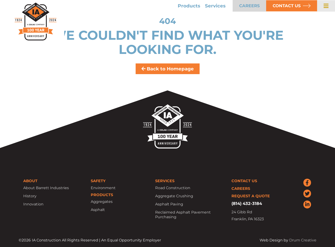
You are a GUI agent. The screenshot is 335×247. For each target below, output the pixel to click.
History (30, 196)
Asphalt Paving (169, 204)
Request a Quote (250, 196)
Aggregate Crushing (174, 196)
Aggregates (102, 201)
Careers (240, 188)
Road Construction (172, 188)
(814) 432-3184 (246, 203)
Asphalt (98, 209)
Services (215, 6)
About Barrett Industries (46, 188)
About (30, 181)
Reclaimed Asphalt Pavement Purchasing (183, 214)
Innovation (33, 204)
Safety (98, 181)
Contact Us (244, 181)
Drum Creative (302, 240)
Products (189, 6)
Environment (103, 188)
